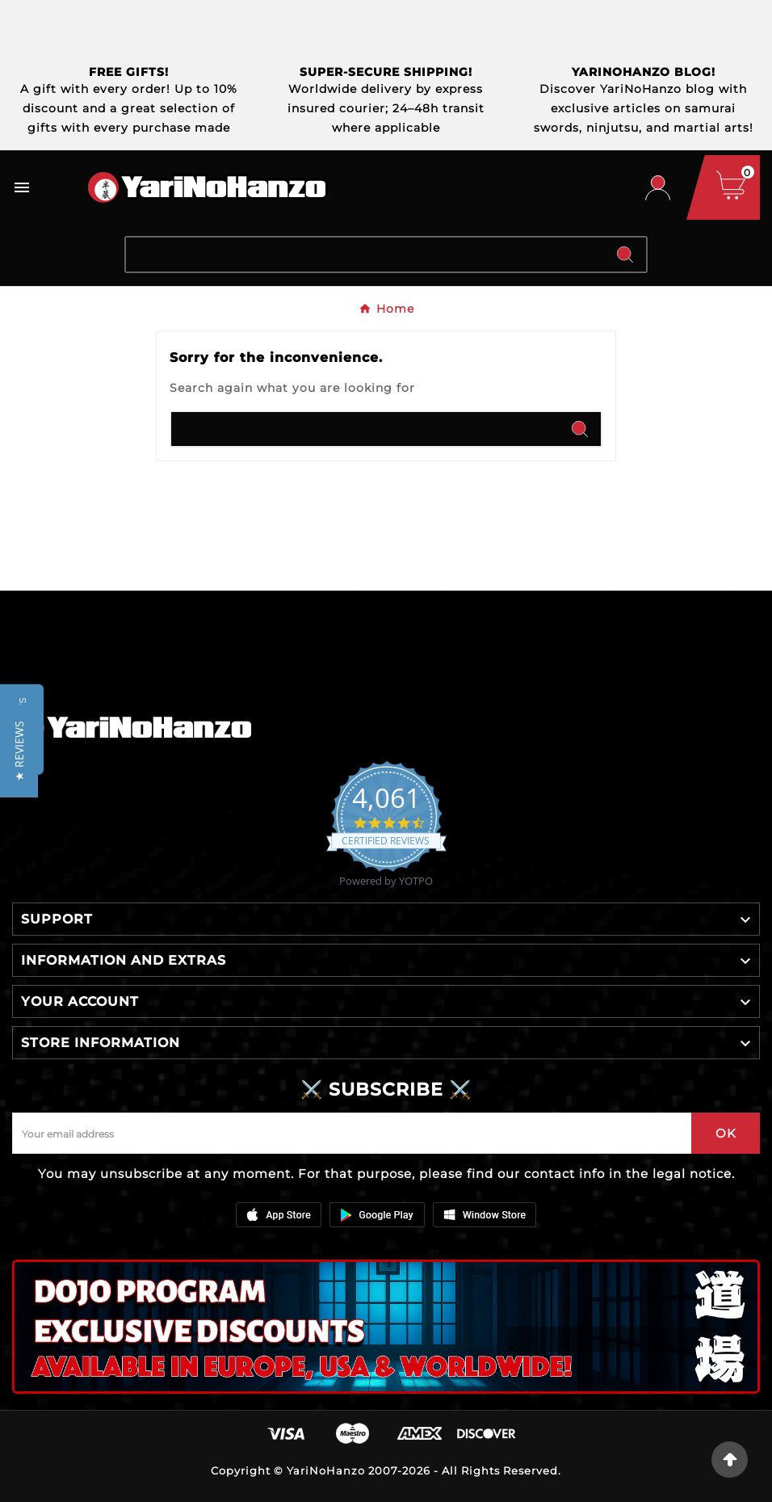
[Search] (365, 254)
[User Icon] (657, 187)
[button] (19, 751)
